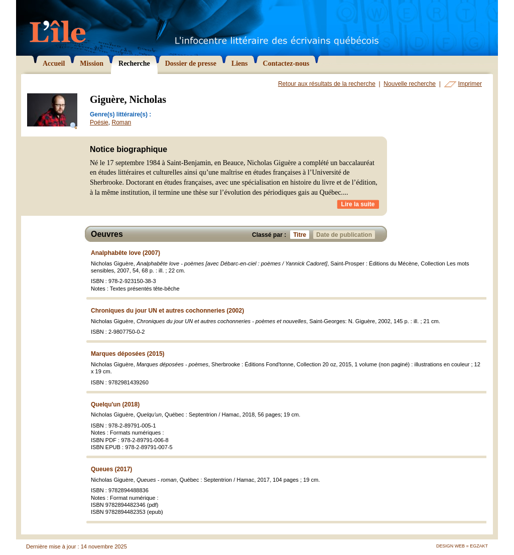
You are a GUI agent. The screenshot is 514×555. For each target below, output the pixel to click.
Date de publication (345, 234)
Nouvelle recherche (409, 83)
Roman (121, 122)
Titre (301, 234)
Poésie (99, 122)
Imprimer (470, 83)
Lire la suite (358, 204)
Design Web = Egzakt (462, 545)
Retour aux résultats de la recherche (326, 83)
